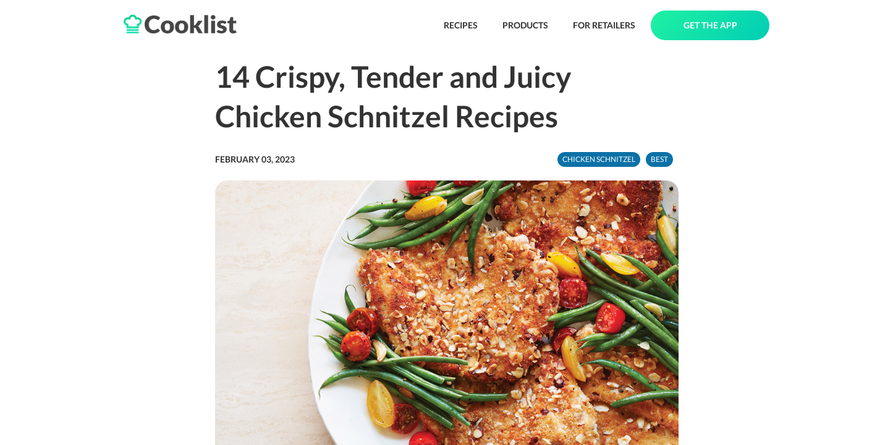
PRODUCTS (525, 25)
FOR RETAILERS (604, 25)
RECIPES (461, 25)
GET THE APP (710, 25)
